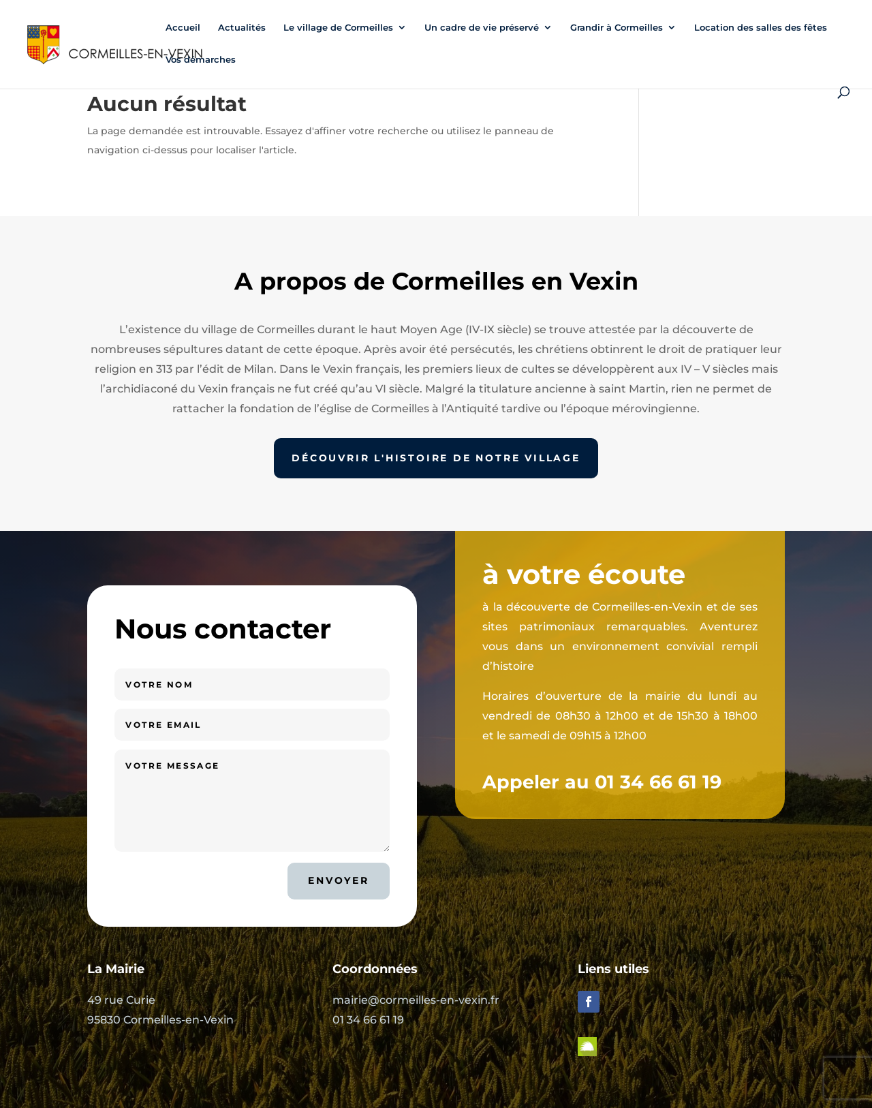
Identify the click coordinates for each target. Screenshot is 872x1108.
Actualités (242, 27)
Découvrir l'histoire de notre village (436, 458)
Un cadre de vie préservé (481, 27)
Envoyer (338, 880)
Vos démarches (201, 60)
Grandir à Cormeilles (616, 27)
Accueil (183, 27)
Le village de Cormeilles (338, 27)
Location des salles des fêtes (760, 27)
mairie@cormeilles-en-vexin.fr (415, 1000)
